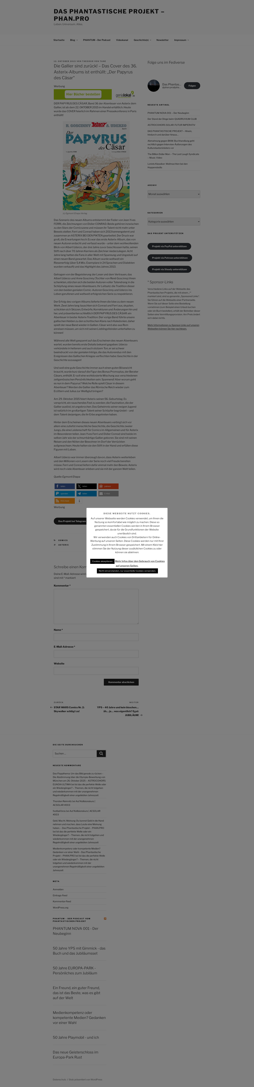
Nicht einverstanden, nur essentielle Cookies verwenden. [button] (127, 571)
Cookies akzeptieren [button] (102, 561)
